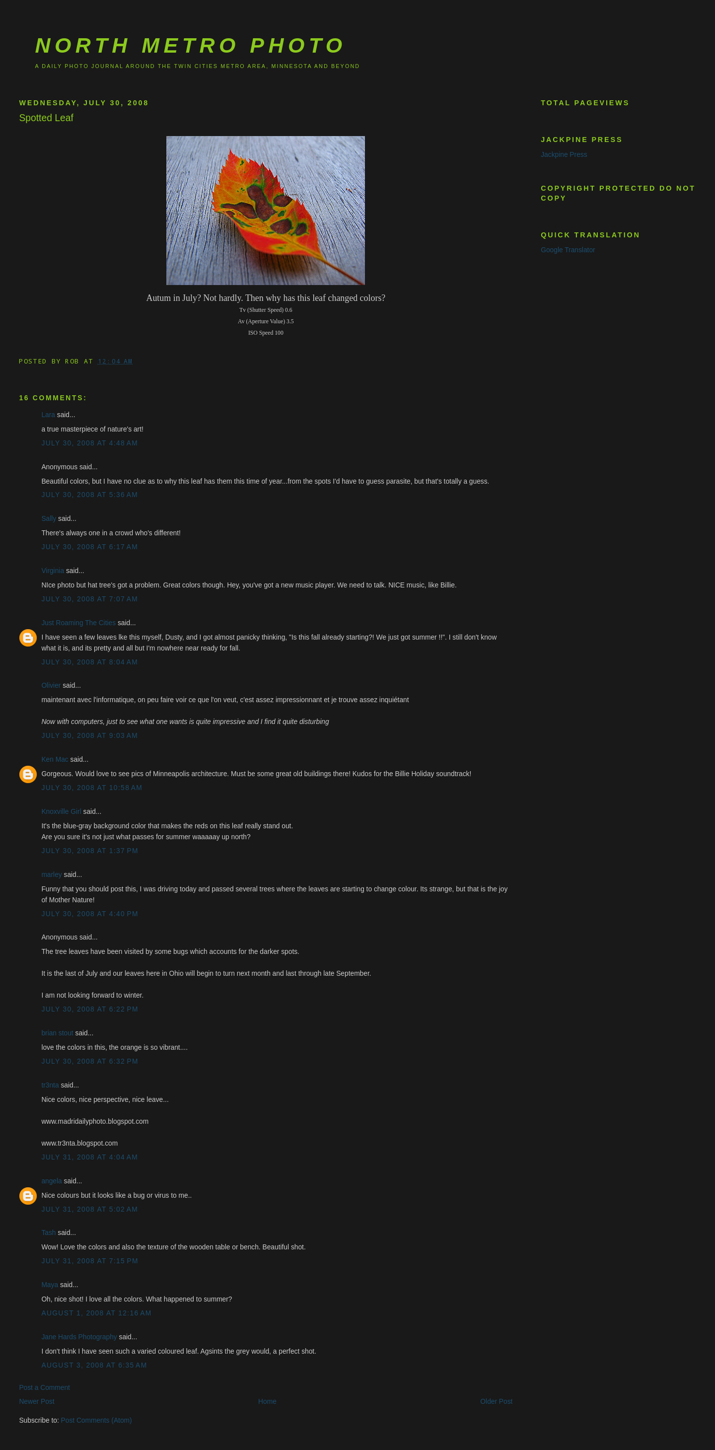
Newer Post (36, 1401)
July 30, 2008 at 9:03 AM (89, 735)
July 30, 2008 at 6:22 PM (89, 1009)
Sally (48, 518)
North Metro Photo (190, 45)
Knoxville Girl (61, 811)
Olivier (51, 685)
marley (51, 874)
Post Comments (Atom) (96, 1420)
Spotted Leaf (46, 118)
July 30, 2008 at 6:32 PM (89, 1061)
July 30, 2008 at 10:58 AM (92, 788)
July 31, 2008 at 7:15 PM (89, 1261)
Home (267, 1401)
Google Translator (568, 250)
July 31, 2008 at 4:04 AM (89, 1157)
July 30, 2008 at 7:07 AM (89, 599)
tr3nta (50, 1085)
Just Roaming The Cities (78, 623)
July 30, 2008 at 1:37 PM (89, 851)
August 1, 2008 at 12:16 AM (96, 1313)
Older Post (496, 1401)
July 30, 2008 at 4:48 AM (89, 443)
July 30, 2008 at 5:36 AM (89, 495)
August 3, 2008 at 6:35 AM (94, 1365)
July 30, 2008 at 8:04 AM (89, 662)
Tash (48, 1232)
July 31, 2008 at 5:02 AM (89, 1209)
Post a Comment (44, 1387)
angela (51, 1181)
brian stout (57, 1033)
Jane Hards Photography (79, 1337)
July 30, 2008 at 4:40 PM (89, 914)
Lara (48, 415)
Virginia (52, 571)
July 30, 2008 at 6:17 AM (89, 547)
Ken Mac (54, 759)
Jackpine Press (564, 154)
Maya (49, 1285)
